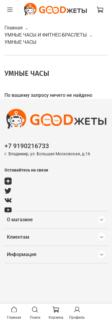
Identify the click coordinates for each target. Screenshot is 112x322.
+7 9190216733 (26, 146)
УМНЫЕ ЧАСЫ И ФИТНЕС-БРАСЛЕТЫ (45, 35)
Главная (13, 28)
